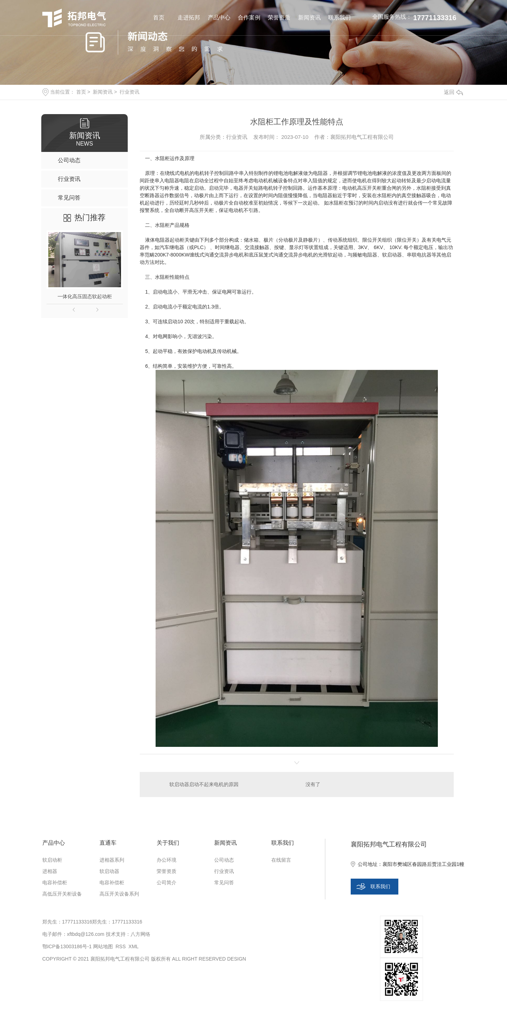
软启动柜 (52, 860)
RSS (120, 946)
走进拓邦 (188, 17)
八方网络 (140, 934)
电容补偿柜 (54, 882)
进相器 (49, 871)
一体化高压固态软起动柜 (85, 296)
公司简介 (166, 882)
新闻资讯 (309, 17)
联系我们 (339, 17)
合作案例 (249, 17)
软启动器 (109, 871)
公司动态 (224, 860)
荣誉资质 (279, 17)
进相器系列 (111, 860)
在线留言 (281, 860)
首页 (158, 17)
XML (133, 946)
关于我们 (168, 843)
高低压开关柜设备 (62, 894)
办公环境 (166, 860)
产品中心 (219, 17)
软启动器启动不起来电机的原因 (204, 784)
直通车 (107, 843)
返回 (453, 92)
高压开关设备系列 (119, 894)
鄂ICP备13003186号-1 (67, 946)
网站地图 (103, 946)
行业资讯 (129, 92)
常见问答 (224, 882)
